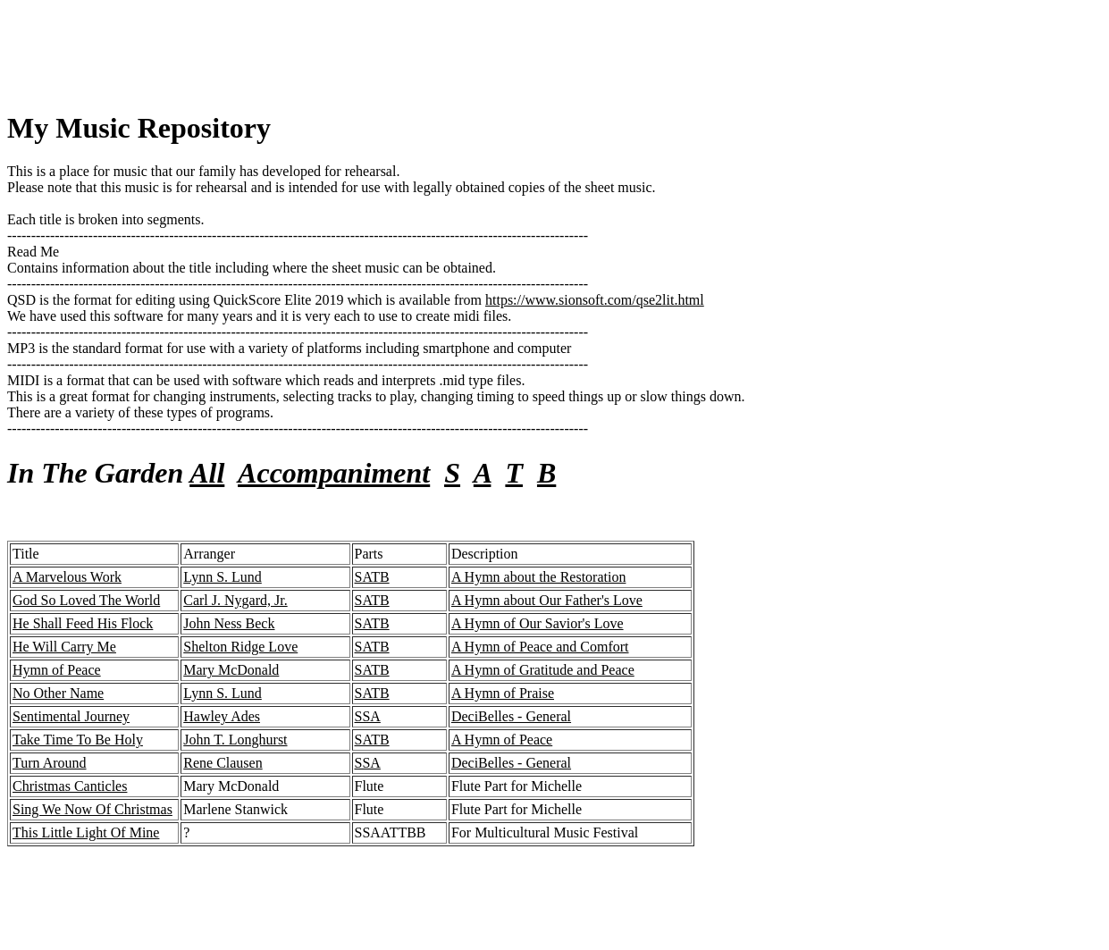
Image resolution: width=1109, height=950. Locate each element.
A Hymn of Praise (502, 693)
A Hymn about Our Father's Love (547, 600)
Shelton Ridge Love (240, 646)
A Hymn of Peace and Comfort (540, 646)
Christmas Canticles (70, 786)
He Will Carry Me (64, 646)
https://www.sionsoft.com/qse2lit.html (594, 299)
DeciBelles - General (511, 716)
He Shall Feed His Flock (83, 623)
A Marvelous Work (67, 576)
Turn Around (50, 762)
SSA (368, 716)
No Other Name (58, 693)
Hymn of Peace (57, 669)
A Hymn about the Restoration (538, 576)
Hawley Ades (221, 716)
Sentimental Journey (71, 716)
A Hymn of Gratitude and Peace (542, 669)
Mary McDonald (231, 669)
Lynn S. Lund (222, 576)
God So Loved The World (86, 600)
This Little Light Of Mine (86, 832)
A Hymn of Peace (501, 739)
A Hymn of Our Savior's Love (537, 623)
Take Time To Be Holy (78, 739)
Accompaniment (334, 473)
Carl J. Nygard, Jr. (235, 600)
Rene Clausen (222, 762)
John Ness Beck (228, 623)
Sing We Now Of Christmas (92, 809)
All (206, 473)
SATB (372, 576)
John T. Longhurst (235, 739)
